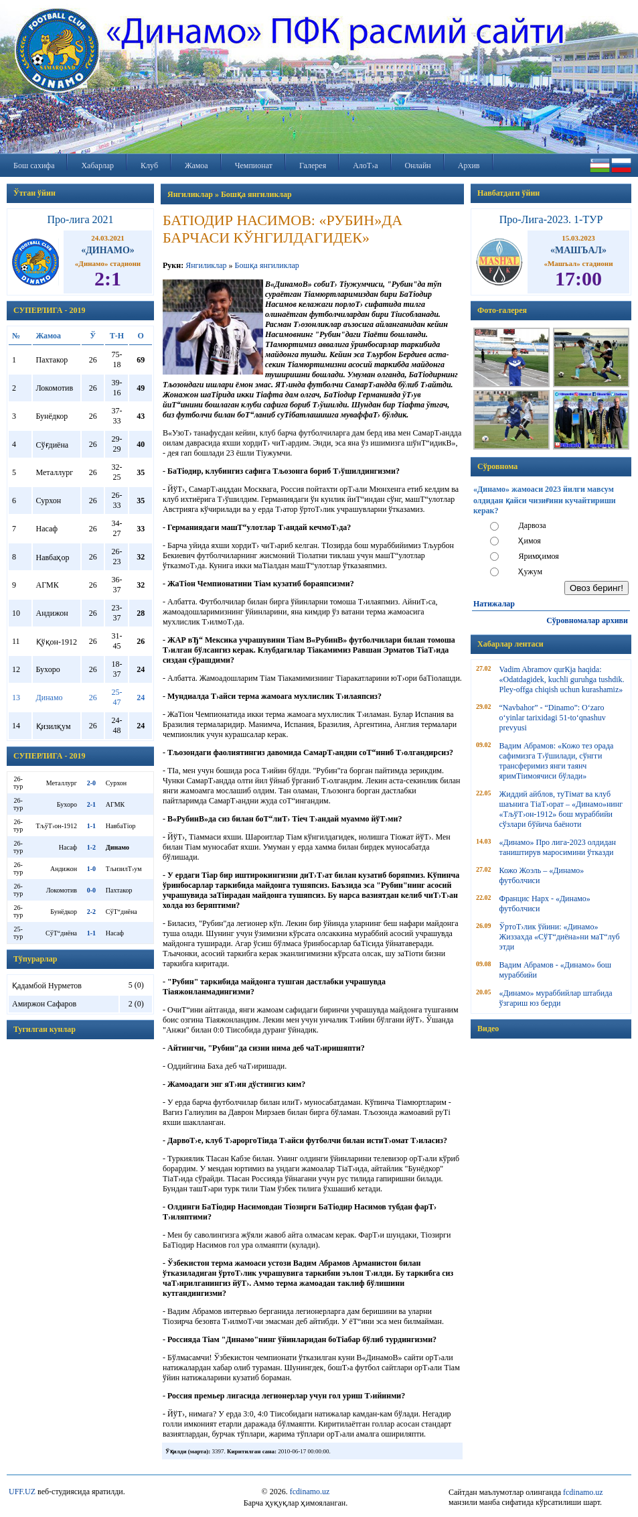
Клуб (149, 165)
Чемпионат (253, 165)
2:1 (107, 278)
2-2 (91, 911)
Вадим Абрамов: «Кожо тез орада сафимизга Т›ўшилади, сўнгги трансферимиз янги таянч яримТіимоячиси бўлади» (556, 761)
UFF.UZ (22, 1491)
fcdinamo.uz (310, 1491)
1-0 (91, 868)
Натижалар (494, 603)
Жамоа (196, 165)
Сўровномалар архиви (587, 620)
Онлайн (418, 165)
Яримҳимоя (538, 556)
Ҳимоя (529, 540)
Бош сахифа (33, 165)
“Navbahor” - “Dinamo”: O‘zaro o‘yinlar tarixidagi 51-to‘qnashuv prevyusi (552, 717)
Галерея (312, 165)
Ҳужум (530, 571)
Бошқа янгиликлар (266, 265)
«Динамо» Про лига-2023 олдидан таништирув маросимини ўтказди (557, 847)
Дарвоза (532, 525)
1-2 (91, 847)
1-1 (91, 826)
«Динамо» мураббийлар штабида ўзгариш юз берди (556, 998)
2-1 (91, 804)
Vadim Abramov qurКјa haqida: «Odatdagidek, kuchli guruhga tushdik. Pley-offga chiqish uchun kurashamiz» (562, 679)
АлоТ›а (365, 165)
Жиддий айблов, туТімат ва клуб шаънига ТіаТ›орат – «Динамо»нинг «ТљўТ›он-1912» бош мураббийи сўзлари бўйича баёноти (561, 809)
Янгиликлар (205, 265)
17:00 (578, 278)
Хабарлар (97, 165)
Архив (469, 165)
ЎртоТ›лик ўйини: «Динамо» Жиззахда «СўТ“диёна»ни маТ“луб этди (559, 936)
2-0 (91, 783)
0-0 (91, 890)
